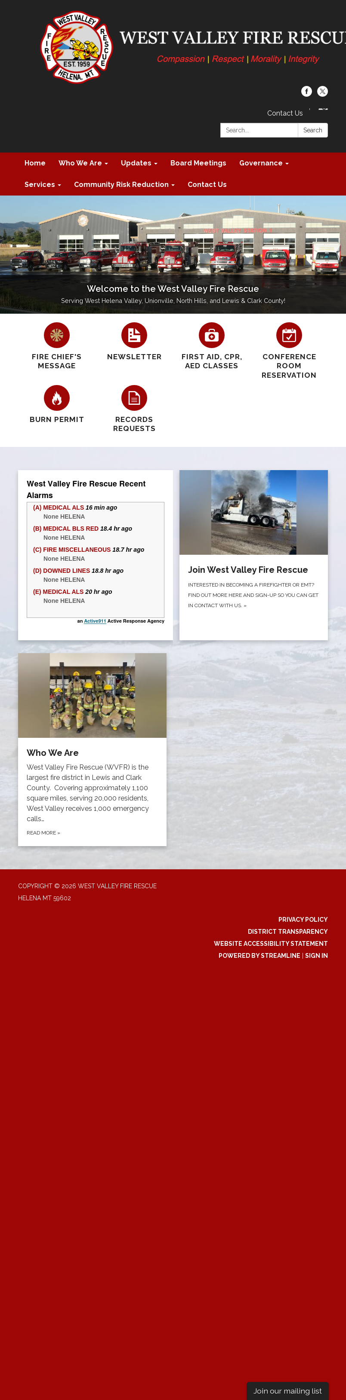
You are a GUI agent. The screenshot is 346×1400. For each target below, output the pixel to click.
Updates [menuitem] (136, 163)
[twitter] (322, 94)
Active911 (95, 621)
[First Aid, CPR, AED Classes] (211, 346)
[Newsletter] (134, 341)
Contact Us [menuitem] (207, 184)
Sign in (316, 955)
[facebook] (306, 94)
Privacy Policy (303, 919)
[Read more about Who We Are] (92, 749)
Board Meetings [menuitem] (198, 163)
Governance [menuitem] (261, 163)
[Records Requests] (134, 409)
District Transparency (288, 931)
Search (312, 130)
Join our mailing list (287, 1390)
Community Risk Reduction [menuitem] (121, 184)
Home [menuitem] (35, 163)
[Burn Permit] (56, 404)
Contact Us (285, 113)
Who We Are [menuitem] (80, 163)
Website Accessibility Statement (271, 943)
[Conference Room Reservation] (289, 351)
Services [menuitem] (40, 184)
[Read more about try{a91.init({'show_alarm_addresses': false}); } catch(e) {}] (95, 555)
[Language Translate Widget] (323, 109)
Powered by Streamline (259, 955)
